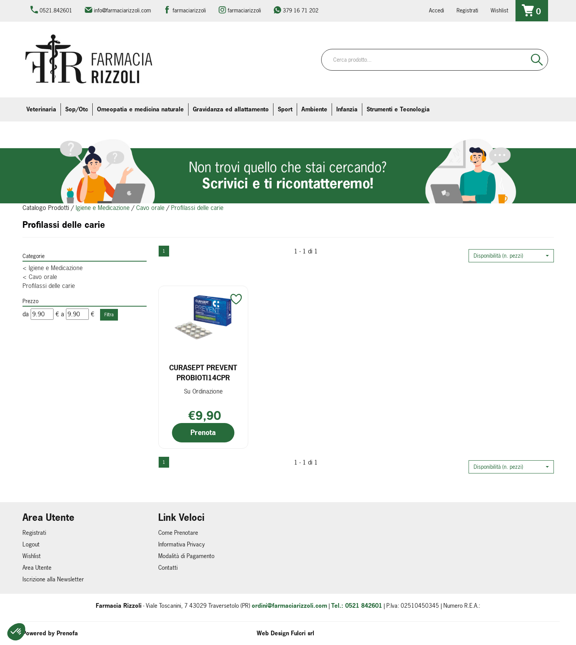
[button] (511, 255)
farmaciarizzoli (189, 10)
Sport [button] (285, 109)
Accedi (436, 10)
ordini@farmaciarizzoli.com (289, 606)
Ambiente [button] (314, 109)
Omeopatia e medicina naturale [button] (140, 109)
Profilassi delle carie (48, 285)
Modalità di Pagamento (186, 556)
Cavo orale (150, 207)
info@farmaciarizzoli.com (122, 10)
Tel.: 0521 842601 (356, 606)
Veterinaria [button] (41, 109)
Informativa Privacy (181, 544)
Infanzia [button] (347, 109)
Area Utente (37, 568)
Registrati (467, 10)
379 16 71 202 (300, 10)
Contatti (168, 568)
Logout (31, 544)
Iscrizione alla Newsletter (53, 579)
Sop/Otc (76, 109)
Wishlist (499, 10)
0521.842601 (56, 10)
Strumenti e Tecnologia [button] (398, 109)
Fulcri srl (302, 633)
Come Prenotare (178, 533)
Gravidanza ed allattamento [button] (231, 109)
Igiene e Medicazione (103, 207)
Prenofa (67, 633)
